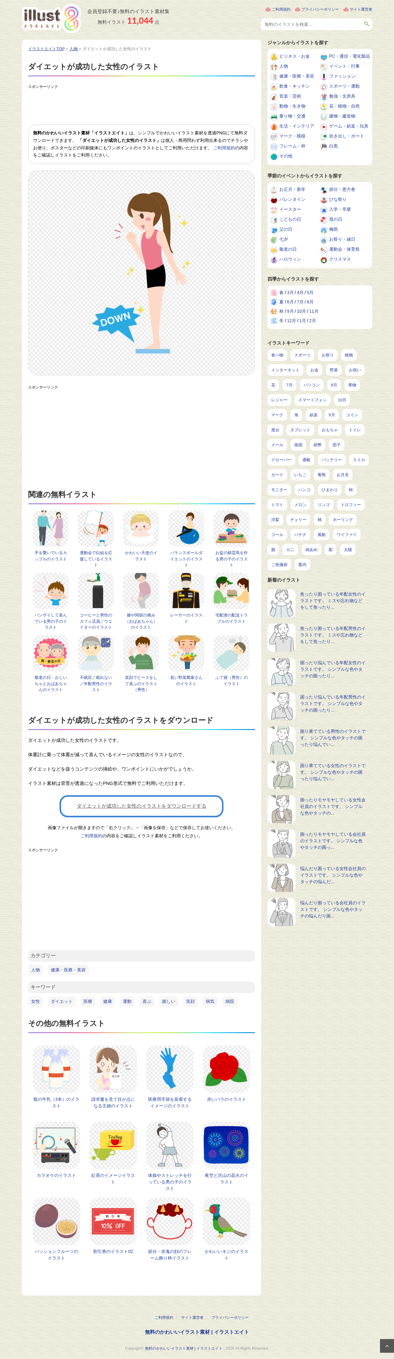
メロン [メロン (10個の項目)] (300, 504)
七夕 (283, 239)
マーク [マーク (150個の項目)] (277, 415)
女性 (35, 1001)
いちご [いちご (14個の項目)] (300, 474)
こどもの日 (290, 219)
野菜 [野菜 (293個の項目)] (334, 370)
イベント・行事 (344, 66)
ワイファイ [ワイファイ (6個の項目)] (347, 534)
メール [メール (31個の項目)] (277, 445)
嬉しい (168, 1001)
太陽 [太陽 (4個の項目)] (348, 549)
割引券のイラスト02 (113, 1251)
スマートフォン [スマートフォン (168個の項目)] (312, 400)
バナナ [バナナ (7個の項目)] (300, 534)
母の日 (335, 219)
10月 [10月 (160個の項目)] (342, 400)
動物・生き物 (292, 106)
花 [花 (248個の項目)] (273, 385)
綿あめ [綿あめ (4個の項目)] (311, 549)
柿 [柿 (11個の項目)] (351, 489)
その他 (285, 155)
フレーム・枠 (292, 145)
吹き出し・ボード (346, 135)
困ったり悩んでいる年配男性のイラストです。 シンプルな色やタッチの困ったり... (333, 703)
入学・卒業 (340, 209)
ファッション (342, 76)
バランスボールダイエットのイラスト (186, 558)
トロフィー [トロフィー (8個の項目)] (351, 504)
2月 (312, 320)
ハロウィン (290, 259)
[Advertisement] (141, 106)
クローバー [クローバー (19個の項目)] (281, 459)
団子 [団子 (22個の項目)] (337, 445)
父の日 (285, 229)
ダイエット (62, 1001)
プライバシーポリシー (320, 9)
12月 (291, 320)
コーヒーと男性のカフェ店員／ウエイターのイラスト (96, 621)
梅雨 (333, 229)
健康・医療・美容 (68, 969)
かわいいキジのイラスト (226, 1254)
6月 (290, 301)
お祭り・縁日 (342, 239)
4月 (300, 292)
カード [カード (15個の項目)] (277, 474)
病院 (229, 1001)
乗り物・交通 (292, 116)
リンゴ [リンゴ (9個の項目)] (324, 504)
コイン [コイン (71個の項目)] (352, 415)
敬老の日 (288, 249)
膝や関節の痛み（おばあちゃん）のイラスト (141, 621)
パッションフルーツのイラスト (56, 1254)
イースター (290, 209)
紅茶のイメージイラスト (113, 1178)
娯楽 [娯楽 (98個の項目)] (314, 415)
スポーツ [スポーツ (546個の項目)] (302, 355)
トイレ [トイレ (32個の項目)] (355, 430)
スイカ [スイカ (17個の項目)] (359, 459)
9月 (290, 311)
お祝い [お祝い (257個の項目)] (355, 370)
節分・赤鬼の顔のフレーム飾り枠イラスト (170, 1254)
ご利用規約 (281, 9)
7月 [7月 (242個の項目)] (289, 385)
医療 (88, 1001)
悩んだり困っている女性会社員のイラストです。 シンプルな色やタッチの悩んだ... (333, 875)
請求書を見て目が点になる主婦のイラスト (113, 1102)
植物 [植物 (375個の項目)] (349, 355)
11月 (314, 311)
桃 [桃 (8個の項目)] (320, 519)
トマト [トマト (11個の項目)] (277, 504)
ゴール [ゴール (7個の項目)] (277, 534)
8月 (310, 301)
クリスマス (340, 259)
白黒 (333, 145)
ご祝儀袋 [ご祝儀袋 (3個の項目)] (279, 564)
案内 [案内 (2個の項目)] (302, 564)
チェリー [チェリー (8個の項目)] (298, 519)
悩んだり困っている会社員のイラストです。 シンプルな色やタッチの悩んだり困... (333, 909)
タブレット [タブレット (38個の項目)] (300, 430)
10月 (301, 311)
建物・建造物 (342, 116)
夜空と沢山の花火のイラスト (226, 1178)
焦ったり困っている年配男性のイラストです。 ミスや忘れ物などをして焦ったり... (333, 635)
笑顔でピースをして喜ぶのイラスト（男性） (141, 683)
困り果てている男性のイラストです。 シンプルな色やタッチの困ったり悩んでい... (333, 738)
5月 (310, 292)
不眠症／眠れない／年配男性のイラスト (96, 683)
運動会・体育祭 (344, 249)
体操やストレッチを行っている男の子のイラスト (170, 1182)
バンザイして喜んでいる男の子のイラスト (51, 621)
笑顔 (190, 1001)
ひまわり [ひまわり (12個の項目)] (330, 489)
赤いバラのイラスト (226, 1099)
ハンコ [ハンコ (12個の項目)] (304, 489)
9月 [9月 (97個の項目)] (332, 415)
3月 (290, 292)
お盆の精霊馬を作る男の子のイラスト (231, 558)
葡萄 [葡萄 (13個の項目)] (322, 474)
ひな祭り (338, 199)
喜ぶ (146, 1001)
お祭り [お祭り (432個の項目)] (328, 355)
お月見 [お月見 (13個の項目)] (343, 474)
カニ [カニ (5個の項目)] (290, 549)
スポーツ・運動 (344, 86)
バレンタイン (292, 199)
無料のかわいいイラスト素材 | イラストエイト (197, 1332)
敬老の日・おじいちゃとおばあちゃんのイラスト (51, 683)
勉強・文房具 (342, 96)
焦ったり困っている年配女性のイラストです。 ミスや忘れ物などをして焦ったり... (333, 601)
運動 (127, 1001)
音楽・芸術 (290, 96)
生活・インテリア (296, 125)
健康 (107, 1001)
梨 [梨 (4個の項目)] (331, 549)
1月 (302, 320)
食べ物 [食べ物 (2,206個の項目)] (277, 355)
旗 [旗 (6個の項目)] (273, 549)
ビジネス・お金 (294, 56)
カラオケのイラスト (56, 1175)
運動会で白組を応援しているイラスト (96, 558)
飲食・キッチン (294, 86)
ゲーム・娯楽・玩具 (348, 125)
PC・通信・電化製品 (349, 56)
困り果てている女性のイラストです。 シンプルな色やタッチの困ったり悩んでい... (333, 772)
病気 (210, 1001)
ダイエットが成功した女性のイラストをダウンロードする (141, 806)
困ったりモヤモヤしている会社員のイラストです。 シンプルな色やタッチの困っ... (333, 841)
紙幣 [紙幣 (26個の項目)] (318, 445)
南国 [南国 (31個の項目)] (298, 445)
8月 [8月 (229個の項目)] (334, 385)
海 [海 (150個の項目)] (296, 415)
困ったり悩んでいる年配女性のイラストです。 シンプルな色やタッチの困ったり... (333, 669)
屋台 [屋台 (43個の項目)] (275, 430)
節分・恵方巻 (342, 189)
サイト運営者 (361, 9)
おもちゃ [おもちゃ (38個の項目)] (330, 430)
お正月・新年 (292, 189)
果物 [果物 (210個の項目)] (352, 385)
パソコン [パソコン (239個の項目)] (312, 385)
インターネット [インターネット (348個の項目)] (285, 370)
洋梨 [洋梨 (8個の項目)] (275, 519)
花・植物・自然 (344, 106)
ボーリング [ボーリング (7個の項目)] (343, 519)
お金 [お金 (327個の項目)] (314, 370)
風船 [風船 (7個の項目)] (322, 534)
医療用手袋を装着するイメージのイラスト (170, 1102)
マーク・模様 (292, 135)
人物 (35, 969)
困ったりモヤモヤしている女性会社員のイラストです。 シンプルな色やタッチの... (333, 806)
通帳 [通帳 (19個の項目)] (306, 459)
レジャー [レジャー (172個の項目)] (279, 400)
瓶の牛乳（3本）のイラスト (56, 1102)
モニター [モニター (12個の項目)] (279, 489)
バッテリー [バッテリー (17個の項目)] (332, 459)
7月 (300, 301)
